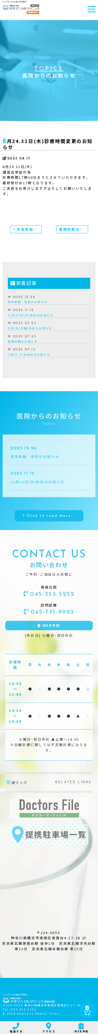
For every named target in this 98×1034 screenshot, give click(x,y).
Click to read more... (51, 525)
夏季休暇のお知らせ (22, 341)
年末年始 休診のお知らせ (27, 302)
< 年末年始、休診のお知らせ (27, 229)
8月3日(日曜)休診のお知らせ (30, 328)
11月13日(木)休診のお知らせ (30, 315)
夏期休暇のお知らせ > (73, 229)
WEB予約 (87, 1011)
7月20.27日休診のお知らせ (29, 354)
